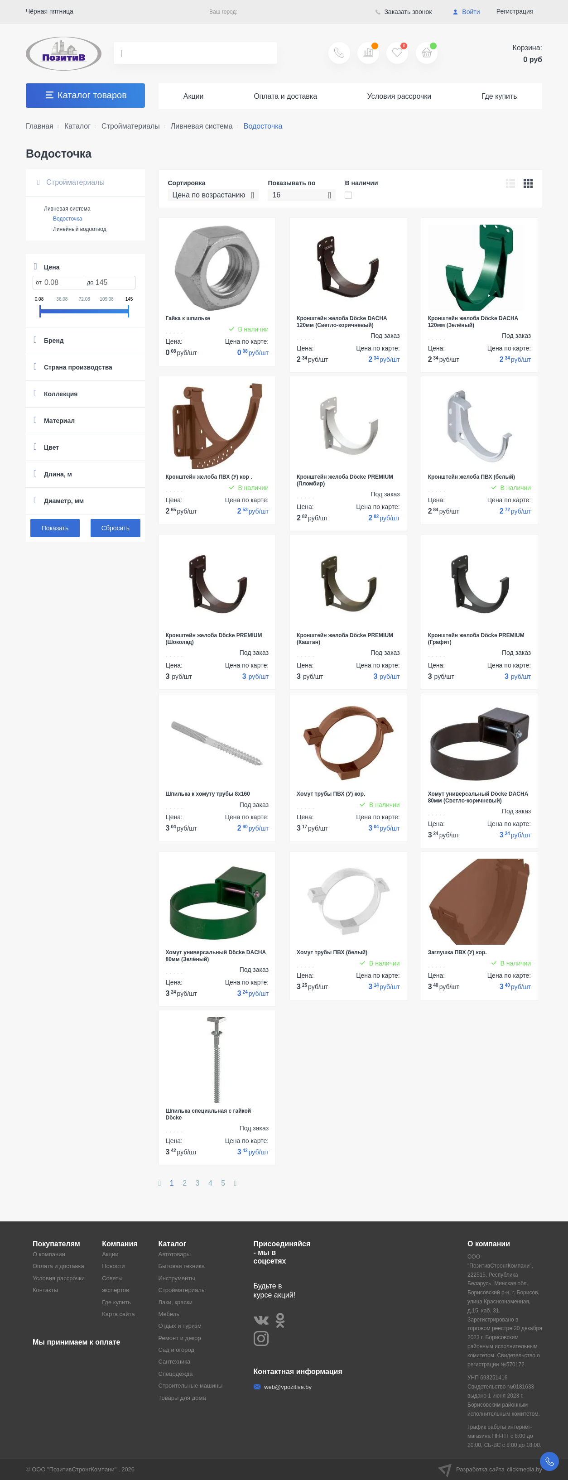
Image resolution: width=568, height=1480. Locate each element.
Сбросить (115, 528)
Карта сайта (118, 1314)
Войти (466, 11)
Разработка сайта (490, 1469)
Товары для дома (182, 1397)
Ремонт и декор (180, 1338)
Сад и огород (177, 1349)
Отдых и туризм (180, 1325)
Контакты (45, 1290)
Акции (193, 96)
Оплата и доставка (285, 96)
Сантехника (175, 1361)
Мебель (169, 1314)
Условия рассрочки (399, 96)
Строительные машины (191, 1385)
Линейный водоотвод (79, 229)
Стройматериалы (71, 182)
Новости (113, 1266)
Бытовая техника (182, 1266)
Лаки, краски (176, 1302)
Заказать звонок (403, 11)
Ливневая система (67, 209)
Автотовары (175, 1254)
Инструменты (177, 1278)
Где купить (499, 96)
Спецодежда (176, 1373)
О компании (49, 1254)
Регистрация (515, 11)
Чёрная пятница (49, 11)
